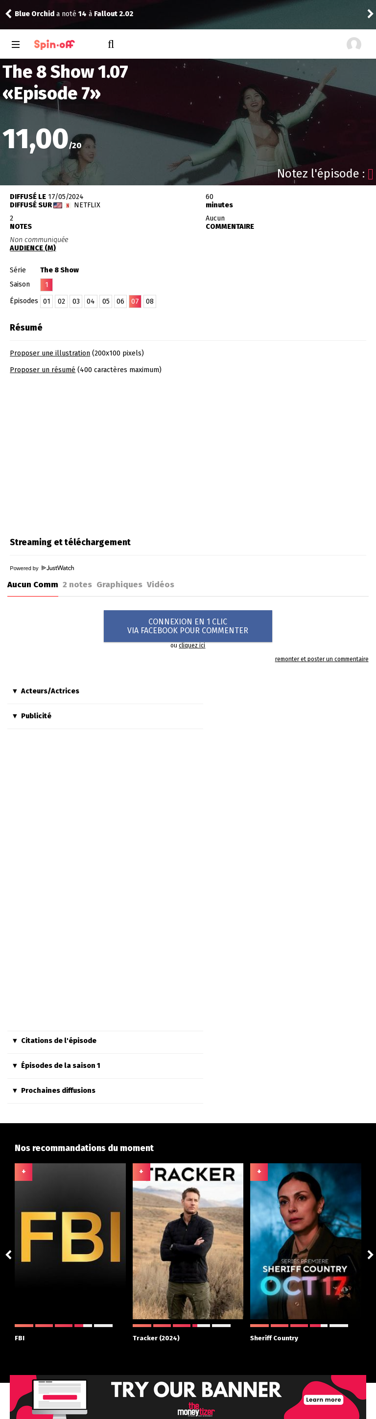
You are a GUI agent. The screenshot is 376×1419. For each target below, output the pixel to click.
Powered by (41, 568)
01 (46, 301)
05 (106, 301)
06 (120, 301)
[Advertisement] (92, 452)
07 (135, 301)
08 (150, 301)
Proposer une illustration (50, 353)
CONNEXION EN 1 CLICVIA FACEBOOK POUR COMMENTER (187, 626)
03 (76, 301)
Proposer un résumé (42, 370)
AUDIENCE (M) (33, 248)
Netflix (87, 205)
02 (61, 301)
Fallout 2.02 (113, 14)
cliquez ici (192, 645)
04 (91, 301)
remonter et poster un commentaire (322, 659)
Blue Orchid (34, 14)
